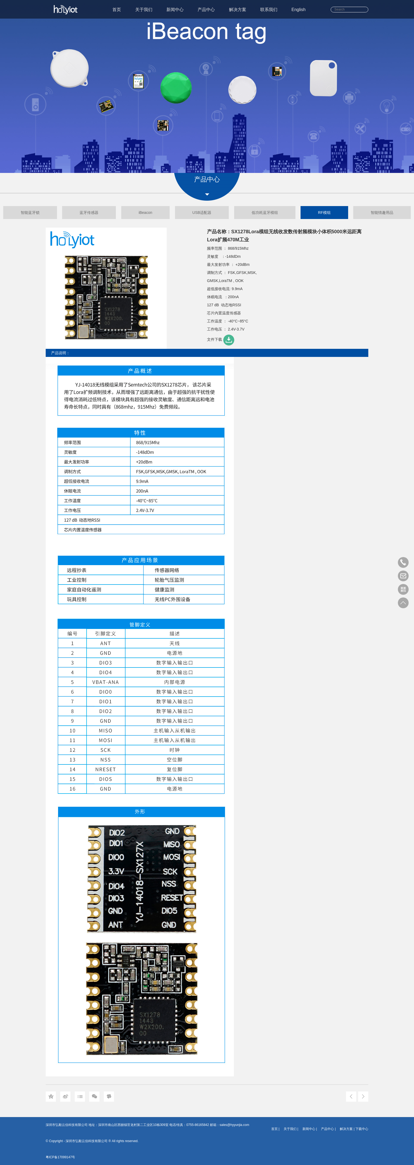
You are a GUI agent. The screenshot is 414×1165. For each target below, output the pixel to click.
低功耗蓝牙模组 (265, 212)
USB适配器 (202, 212)
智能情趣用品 (382, 212)
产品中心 (206, 9)
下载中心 (361, 1129)
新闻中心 (175, 9)
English (298, 9)
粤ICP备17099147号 (60, 1157)
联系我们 (268, 9)
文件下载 (221, 339)
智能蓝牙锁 (30, 212)
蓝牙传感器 (89, 212)
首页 (116, 9)
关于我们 (143, 9)
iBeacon (145, 212)
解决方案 (237, 9)
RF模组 (324, 212)
